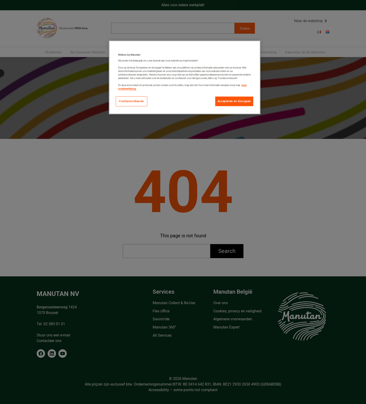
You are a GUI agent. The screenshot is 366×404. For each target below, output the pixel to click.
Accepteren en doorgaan (234, 101)
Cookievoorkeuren (131, 101)
